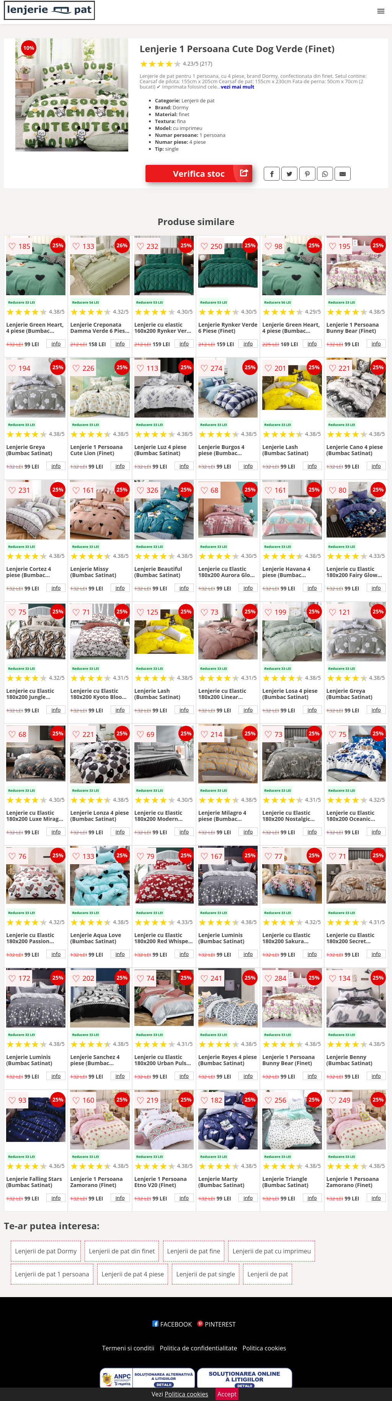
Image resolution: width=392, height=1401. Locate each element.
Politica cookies (264, 1348)
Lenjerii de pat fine (193, 1251)
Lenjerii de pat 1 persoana (52, 1274)
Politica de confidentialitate (198, 1348)
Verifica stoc (212, 173)
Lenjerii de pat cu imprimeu (271, 1251)
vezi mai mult (238, 86)
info (55, 343)
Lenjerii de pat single (205, 1274)
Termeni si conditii (128, 1348)
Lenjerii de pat (267, 1274)
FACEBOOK (172, 1324)
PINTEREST (216, 1324)
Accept (227, 1394)
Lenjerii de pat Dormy (46, 1251)
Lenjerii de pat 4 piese (132, 1274)
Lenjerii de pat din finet (122, 1251)
